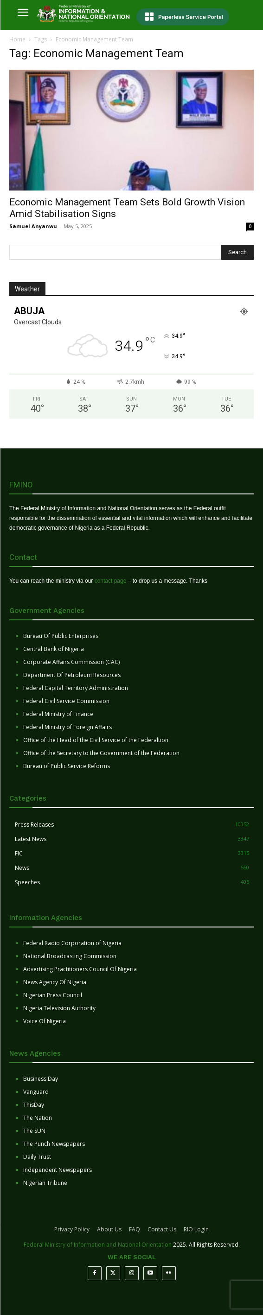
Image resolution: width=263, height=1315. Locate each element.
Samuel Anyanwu (33, 226)
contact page (111, 581)
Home (17, 39)
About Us (109, 1229)
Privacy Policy (72, 1229)
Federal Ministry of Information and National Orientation (98, 1245)
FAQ (134, 1229)
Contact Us (162, 1229)
